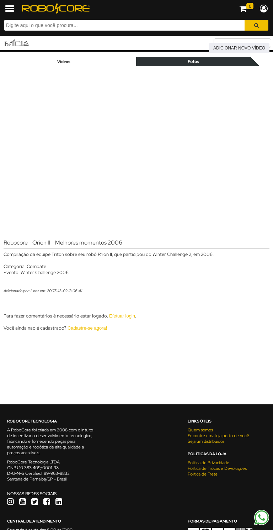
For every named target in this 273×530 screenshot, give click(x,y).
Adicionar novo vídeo (239, 48)
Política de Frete (203, 474)
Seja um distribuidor (206, 441)
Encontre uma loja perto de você (218, 436)
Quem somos (200, 430)
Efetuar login (122, 316)
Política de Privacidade (208, 463)
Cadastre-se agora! (87, 328)
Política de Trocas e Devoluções (217, 468)
